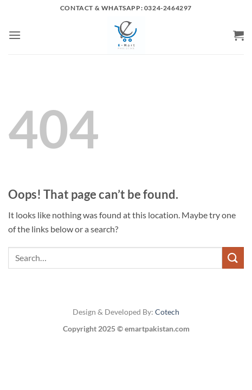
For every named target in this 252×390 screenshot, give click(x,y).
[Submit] (233, 257)
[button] (14, 35)
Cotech (167, 311)
